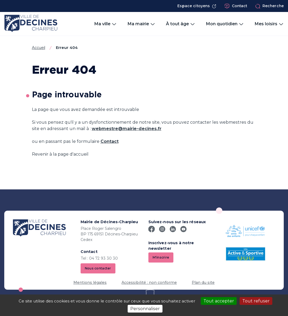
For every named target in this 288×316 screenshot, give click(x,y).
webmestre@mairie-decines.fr (126, 128)
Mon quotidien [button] (225, 24)
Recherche (269, 6)
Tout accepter (218, 300)
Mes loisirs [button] (269, 24)
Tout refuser (256, 300)
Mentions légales (90, 282)
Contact (235, 6)
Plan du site (203, 282)
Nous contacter (98, 268)
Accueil (38, 47)
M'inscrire (161, 257)
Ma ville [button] (105, 24)
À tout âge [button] (180, 24)
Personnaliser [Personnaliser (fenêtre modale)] (145, 308)
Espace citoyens (196, 6)
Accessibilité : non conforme (149, 282)
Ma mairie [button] (141, 24)
